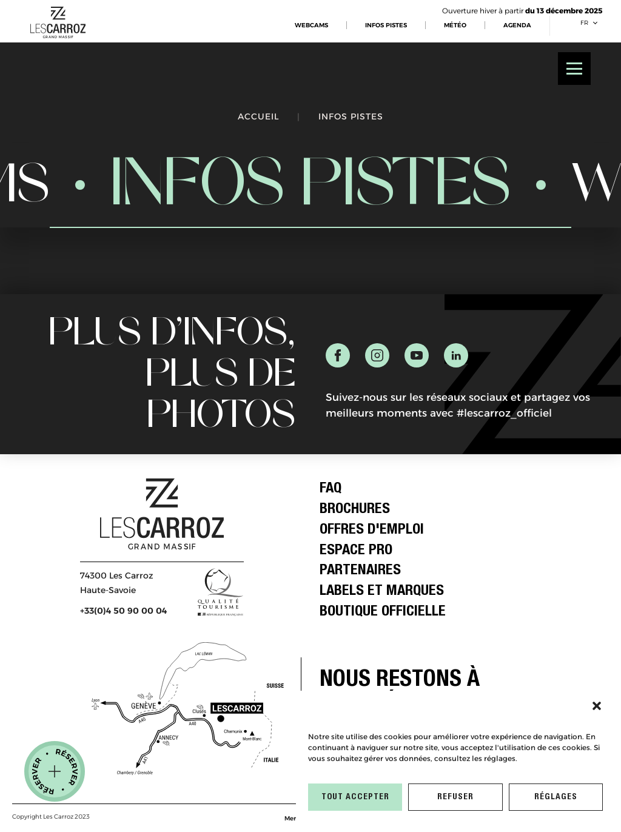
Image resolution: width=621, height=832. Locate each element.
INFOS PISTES (386, 25)
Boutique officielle (383, 612)
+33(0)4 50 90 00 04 (123, 610)
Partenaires (360, 571)
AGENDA (517, 25)
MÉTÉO (455, 25)
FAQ (330, 489)
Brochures (355, 510)
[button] (597, 706)
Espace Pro (356, 551)
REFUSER (455, 797)
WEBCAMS (311, 25)
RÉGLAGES (555, 797)
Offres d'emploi (372, 530)
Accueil (258, 116)
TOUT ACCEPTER (355, 797)
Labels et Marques (382, 592)
